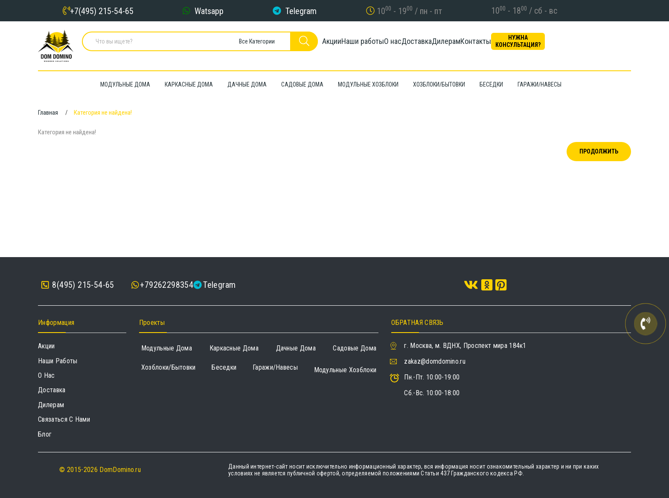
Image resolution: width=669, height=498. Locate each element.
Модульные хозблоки (345, 370)
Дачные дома (296, 348)
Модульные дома (166, 348)
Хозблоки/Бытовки (168, 367)
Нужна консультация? (592, 45)
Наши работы (364, 44)
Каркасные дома (234, 348)
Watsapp (209, 11)
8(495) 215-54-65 (77, 285)
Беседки (224, 367)
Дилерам (491, 44)
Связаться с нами (64, 419)
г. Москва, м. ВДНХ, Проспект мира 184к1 (465, 346)
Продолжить (598, 151)
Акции (319, 44)
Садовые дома (354, 348)
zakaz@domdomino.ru (434, 361)
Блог (45, 434)
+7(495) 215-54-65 (102, 11)
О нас (409, 44)
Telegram (301, 11)
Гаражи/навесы (275, 367)
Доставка (448, 44)
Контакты (536, 44)
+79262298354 (166, 285)
